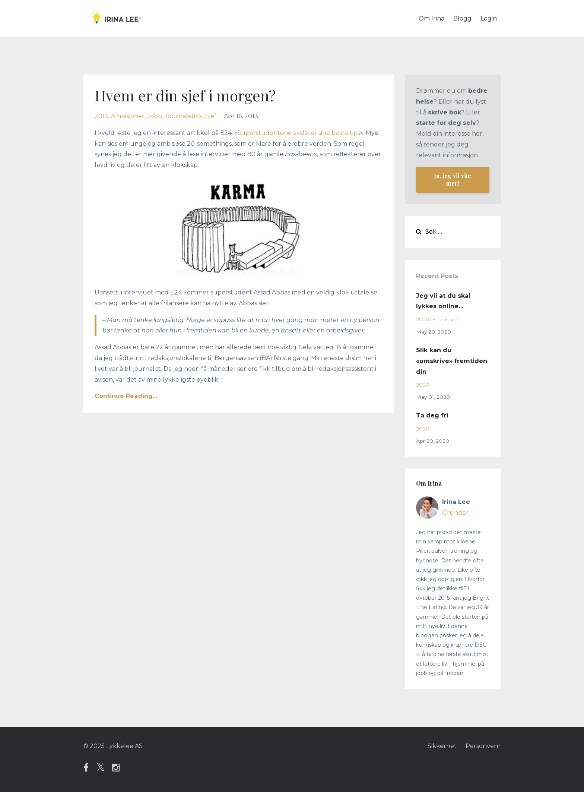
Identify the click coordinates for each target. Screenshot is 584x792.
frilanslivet (445, 319)
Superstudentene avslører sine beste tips (298, 132)
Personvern (483, 746)
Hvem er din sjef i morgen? (185, 95)
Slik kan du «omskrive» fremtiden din (451, 361)
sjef (210, 116)
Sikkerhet (442, 746)
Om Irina (431, 18)
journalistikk (184, 116)
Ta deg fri (432, 415)
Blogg (462, 18)
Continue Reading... (126, 396)
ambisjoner (128, 116)
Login (488, 18)
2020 (422, 319)
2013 (101, 116)
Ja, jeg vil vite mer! (452, 179)
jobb (154, 116)
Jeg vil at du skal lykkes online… (443, 301)
